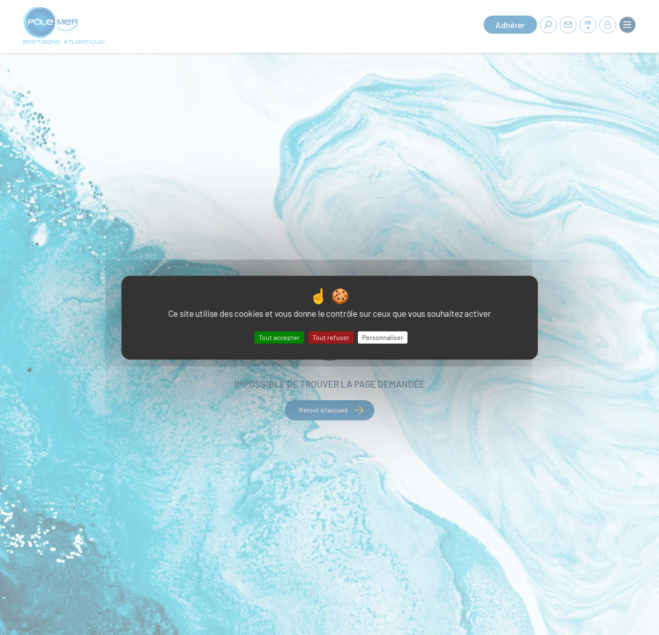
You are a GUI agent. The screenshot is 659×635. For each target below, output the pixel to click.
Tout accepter (279, 337)
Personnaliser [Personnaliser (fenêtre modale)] (382, 337)
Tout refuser (330, 337)
